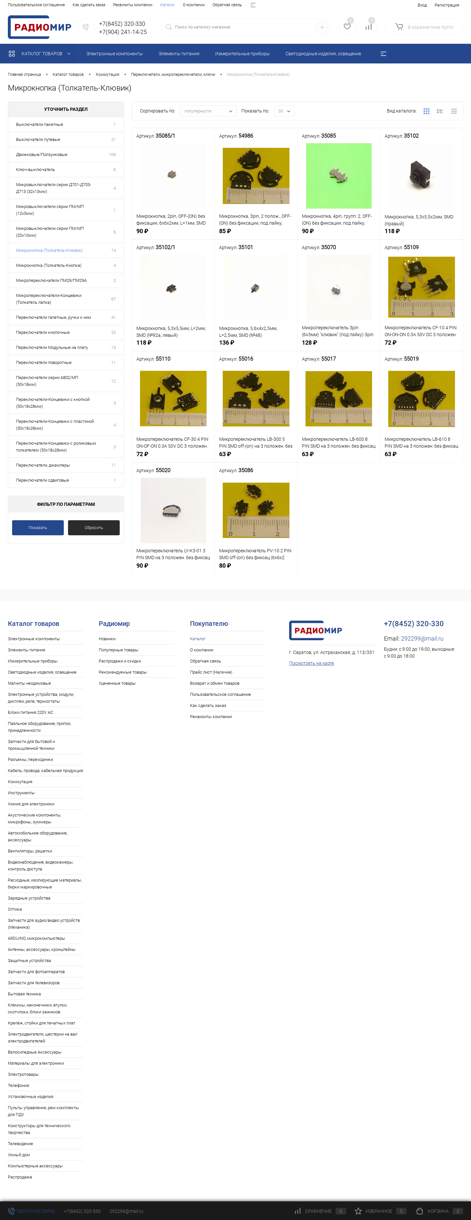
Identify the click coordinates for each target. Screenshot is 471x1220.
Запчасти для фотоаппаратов (36, 971)
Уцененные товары (117, 683)
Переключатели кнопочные (43, 332)
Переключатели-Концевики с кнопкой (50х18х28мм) (53, 403)
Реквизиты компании (211, 716)
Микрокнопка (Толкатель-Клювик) (49, 250)
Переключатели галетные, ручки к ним (53, 317)
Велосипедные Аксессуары (34, 1052)
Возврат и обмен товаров (168, 5)
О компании (41, 5)
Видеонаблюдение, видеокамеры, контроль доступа (40, 865)
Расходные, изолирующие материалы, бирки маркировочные (45, 883)
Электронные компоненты (34, 638)
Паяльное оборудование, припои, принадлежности (39, 727)
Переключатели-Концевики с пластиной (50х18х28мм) (55, 425)
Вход (422, 5)
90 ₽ (173, 235)
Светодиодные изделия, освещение (42, 672)
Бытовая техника (24, 993)
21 (113, 139)
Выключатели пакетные (39, 124)
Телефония (18, 1085)
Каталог (15, 5)
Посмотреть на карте (311, 663)
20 (113, 332)
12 (113, 381)
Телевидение (20, 1143)
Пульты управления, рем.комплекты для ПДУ (43, 1111)
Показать (37, 527)
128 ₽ (339, 347)
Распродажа (20, 1177)
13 (113, 347)
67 (113, 299)
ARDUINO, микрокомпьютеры (36, 938)
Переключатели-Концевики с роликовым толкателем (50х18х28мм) (56, 447)
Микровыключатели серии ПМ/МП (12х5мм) (50, 210)
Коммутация (20, 781)
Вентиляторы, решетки (30, 851)
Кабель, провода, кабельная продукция (45, 770)
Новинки (107, 638)
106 (112, 154)
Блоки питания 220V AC (30, 712)
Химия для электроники (31, 803)
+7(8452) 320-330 (82, 1211)
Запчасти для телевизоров (34, 982)
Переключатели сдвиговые (42, 480)
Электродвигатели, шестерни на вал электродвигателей (42, 1037)
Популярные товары (118, 649)
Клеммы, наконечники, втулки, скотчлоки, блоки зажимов (37, 1008)
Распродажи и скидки (120, 661)
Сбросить (94, 527)
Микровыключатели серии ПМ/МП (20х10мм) (50, 232)
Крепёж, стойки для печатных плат (41, 1023)
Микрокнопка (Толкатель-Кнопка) (48, 265)
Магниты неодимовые (29, 683)
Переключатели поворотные (44, 362)
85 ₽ (256, 235)
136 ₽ (256, 347)
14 (113, 250)
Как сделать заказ (208, 705)
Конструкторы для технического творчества (39, 1129)
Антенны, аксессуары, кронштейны (42, 949)
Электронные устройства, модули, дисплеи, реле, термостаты (41, 698)
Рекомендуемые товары (123, 672)
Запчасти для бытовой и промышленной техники (31, 745)
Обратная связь (74, 5)
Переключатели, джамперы (43, 465)
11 (113, 362)
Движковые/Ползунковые (41, 154)
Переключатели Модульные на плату (52, 347)
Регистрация (447, 5)
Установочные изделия (30, 1096)
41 (113, 317)
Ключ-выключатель (35, 169)
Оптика (15, 909)
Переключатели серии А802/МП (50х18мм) (47, 381)
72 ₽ (422, 347)
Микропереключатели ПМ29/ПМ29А (51, 280)
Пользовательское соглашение (220, 694)
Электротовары (23, 1074)
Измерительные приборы (33, 661)
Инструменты (21, 792)
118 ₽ (422, 235)
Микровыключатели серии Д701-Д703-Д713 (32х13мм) (53, 188)
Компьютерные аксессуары (35, 1165)
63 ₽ (256, 458)
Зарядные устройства (29, 898)
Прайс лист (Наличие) (117, 5)
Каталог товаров (41, 54)
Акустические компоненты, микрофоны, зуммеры (34, 818)
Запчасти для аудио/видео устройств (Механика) (44, 924)
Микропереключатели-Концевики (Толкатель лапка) (48, 299)
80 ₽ (256, 570)
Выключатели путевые (38, 139)
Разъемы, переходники (30, 759)
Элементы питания (26, 649)
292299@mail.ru (422, 638)
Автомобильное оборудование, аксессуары (37, 836)
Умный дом (19, 1154)
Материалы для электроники (36, 1063)
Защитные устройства (29, 960)
